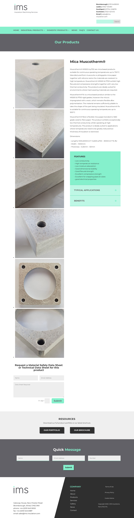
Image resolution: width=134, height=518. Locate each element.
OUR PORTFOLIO (52, 430)
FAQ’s (82, 30)
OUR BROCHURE (82, 430)
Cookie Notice (109, 498)
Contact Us (92, 30)
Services (73, 500)
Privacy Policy (109, 492)
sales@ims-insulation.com (29, 514)
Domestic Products (57, 30)
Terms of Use (109, 486)
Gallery (73, 504)
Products (74, 497)
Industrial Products (32, 30)
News (74, 30)
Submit (58, 401)
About (72, 494)
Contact (73, 510)
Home (16, 30)
